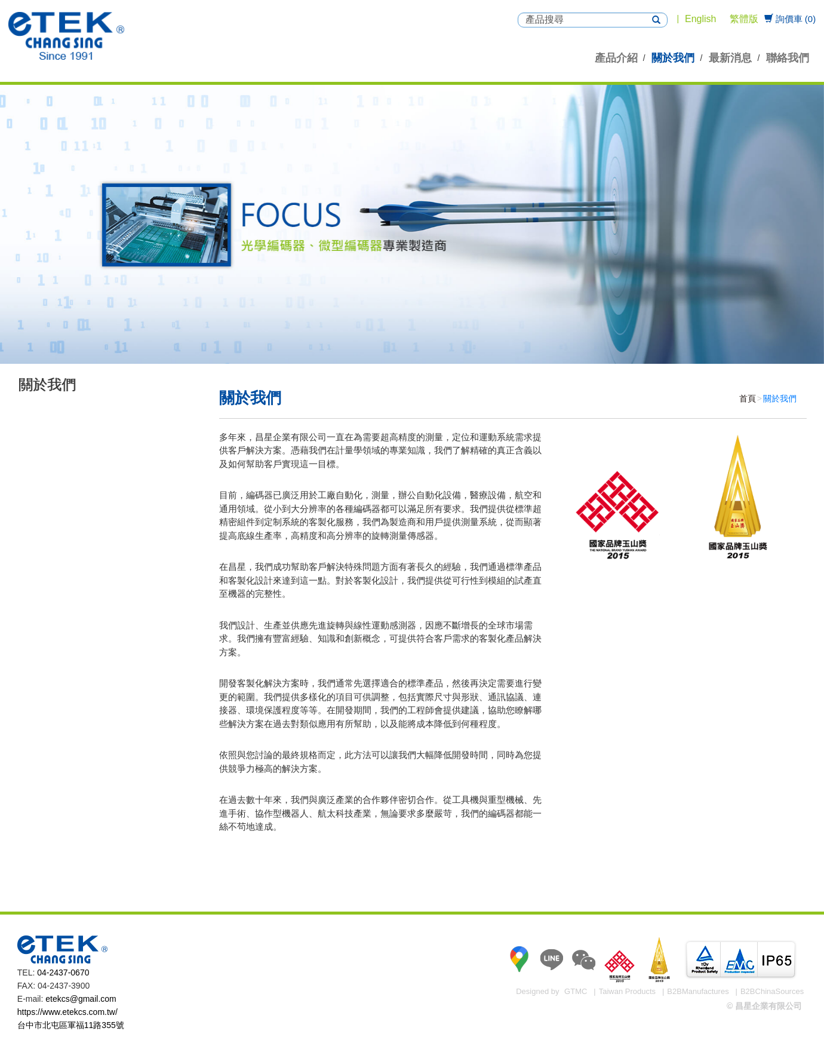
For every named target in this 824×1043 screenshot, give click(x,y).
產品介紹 (616, 58)
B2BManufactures (697, 991)
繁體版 (744, 19)
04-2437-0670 (63, 972)
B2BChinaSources (772, 991)
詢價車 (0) (790, 19)
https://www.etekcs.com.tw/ (67, 1012)
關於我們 (672, 58)
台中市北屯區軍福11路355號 (70, 1025)
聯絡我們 (787, 58)
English (700, 19)
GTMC (575, 991)
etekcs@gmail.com (80, 999)
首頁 (747, 398)
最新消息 (730, 58)
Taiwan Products (627, 991)
